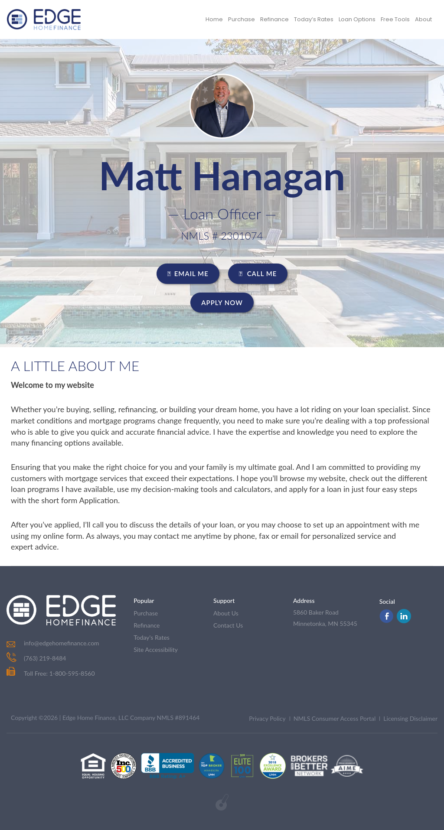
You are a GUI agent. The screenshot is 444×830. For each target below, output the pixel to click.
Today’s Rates (313, 19)
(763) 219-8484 (45, 658)
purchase (146, 613)
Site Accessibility (156, 649)
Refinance (274, 19)
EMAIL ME (188, 273)
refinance (147, 625)
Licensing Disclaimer (410, 718)
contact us (228, 625)
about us (225, 613)
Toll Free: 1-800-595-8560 (51, 673)
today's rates (152, 637)
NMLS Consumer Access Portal (335, 718)
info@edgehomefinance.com (61, 643)
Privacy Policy (267, 718)
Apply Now (222, 302)
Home (214, 19)
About (423, 19)
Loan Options (357, 19)
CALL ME (258, 273)
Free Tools (395, 19)
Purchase (241, 19)
